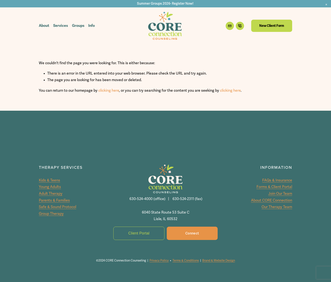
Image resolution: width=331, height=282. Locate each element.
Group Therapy (51, 213)
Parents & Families (54, 200)
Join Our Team (280, 193)
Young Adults (50, 187)
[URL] (240, 26)
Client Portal (138, 233)
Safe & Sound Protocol (57, 207)
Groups (78, 25)
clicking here (108, 90)
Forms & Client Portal (274, 187)
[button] (326, 4)
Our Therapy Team (277, 207)
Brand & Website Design (218, 260)
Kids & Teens (49, 180)
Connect (192, 233)
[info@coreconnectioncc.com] (230, 26)
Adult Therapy (50, 193)
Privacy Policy (159, 260)
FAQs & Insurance (277, 180)
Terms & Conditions (185, 260)
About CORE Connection (271, 200)
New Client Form (271, 26)
